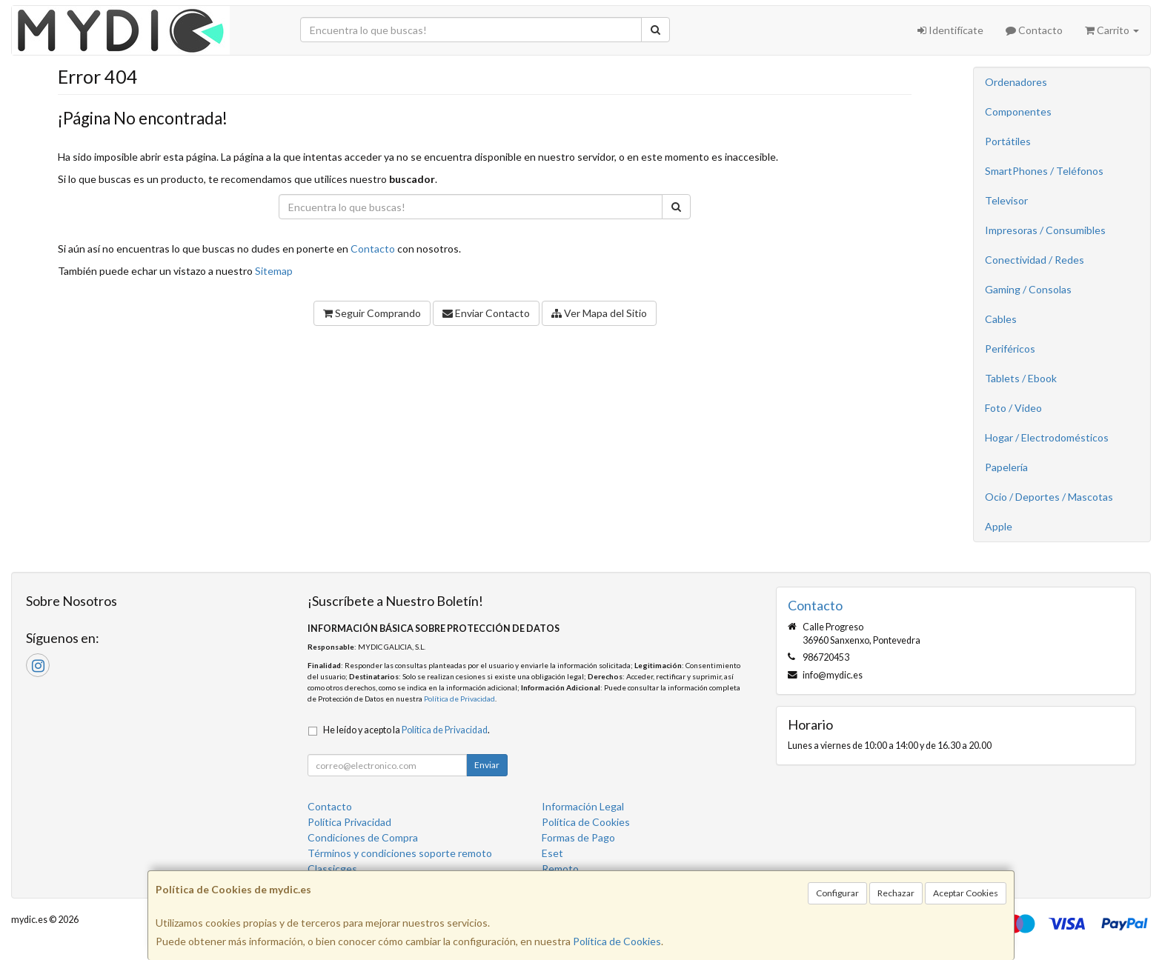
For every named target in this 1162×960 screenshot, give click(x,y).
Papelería (1006, 467)
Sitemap (274, 270)
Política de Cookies (617, 941)
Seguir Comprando (372, 313)
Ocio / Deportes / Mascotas (1049, 496)
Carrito (1112, 30)
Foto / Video (1013, 407)
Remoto (560, 868)
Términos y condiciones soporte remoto (400, 853)
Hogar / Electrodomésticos (1047, 437)
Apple (998, 526)
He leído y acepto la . (406, 730)
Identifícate (950, 30)
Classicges (332, 868)
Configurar (837, 893)
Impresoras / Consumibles (1045, 230)
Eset (552, 853)
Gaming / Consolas (1028, 289)
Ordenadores (1016, 82)
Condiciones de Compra (363, 837)
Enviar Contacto (486, 313)
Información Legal (583, 806)
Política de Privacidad (459, 698)
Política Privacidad (349, 822)
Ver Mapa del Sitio (599, 313)
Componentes (1018, 111)
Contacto (1034, 30)
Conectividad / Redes (1034, 259)
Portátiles (1008, 141)
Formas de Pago (578, 837)
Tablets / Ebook (1021, 378)
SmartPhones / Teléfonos (1044, 170)
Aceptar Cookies (965, 893)
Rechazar (895, 893)
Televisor (1006, 200)
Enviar (486, 764)
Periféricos (1010, 348)
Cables (1001, 319)
